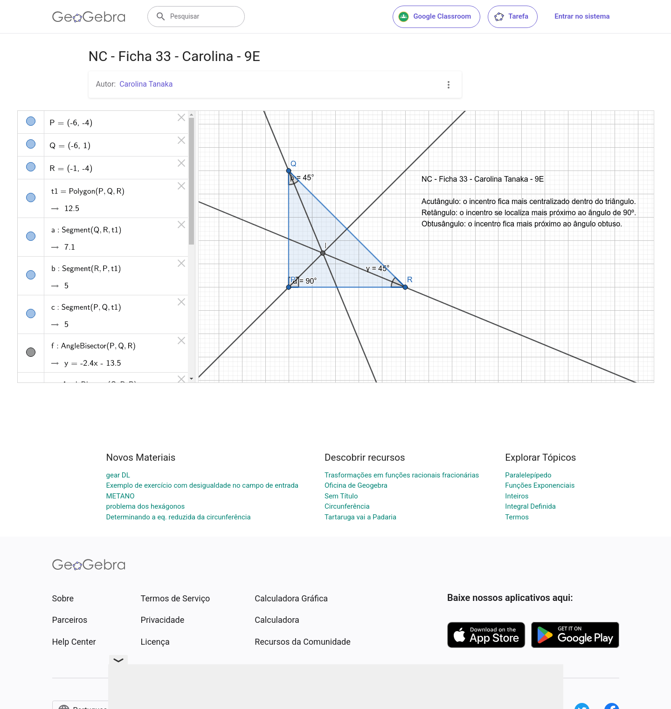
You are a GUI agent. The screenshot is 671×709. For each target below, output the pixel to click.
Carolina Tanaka (146, 84)
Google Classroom (434, 16)
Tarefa (510, 16)
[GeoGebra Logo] (88, 16)
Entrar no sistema (581, 16)
